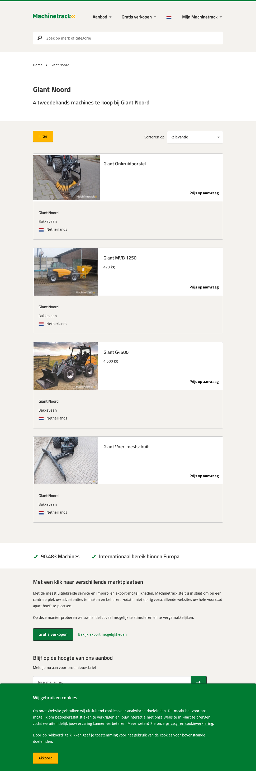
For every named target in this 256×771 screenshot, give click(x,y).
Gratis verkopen (137, 17)
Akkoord (46, 757)
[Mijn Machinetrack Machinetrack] (202, 17)
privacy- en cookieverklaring (189, 723)
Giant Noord (49, 212)
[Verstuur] (199, 682)
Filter (43, 136)
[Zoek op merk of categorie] (128, 38)
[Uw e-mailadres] (112, 682)
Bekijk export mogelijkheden (102, 634)
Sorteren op (154, 136)
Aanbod (100, 17)
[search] (128, 38)
